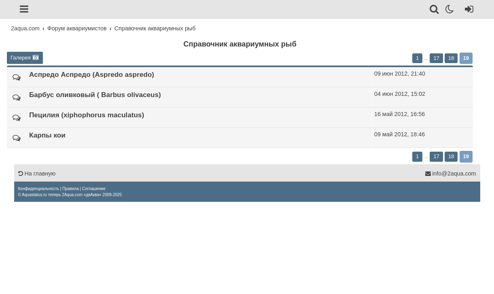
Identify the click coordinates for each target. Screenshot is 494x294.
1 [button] (417, 58)
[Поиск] (434, 10)
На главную (37, 173)
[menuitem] (38, 189)
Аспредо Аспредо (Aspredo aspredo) (91, 74)
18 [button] (451, 58)
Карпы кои (47, 135)
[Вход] (467, 10)
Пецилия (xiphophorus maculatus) (86, 115)
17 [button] (436, 58)
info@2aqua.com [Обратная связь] (450, 173)
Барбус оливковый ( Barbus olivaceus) (95, 95)
